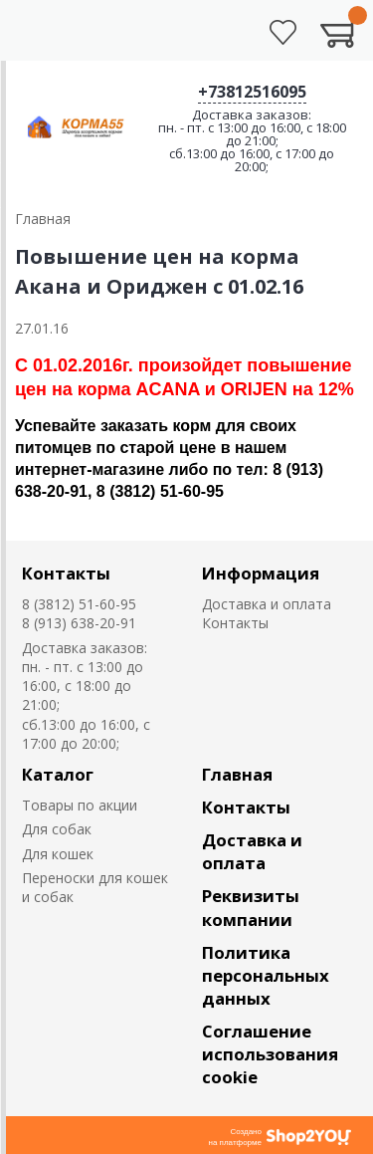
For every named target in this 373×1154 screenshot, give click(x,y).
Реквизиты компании (250, 907)
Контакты (66, 573)
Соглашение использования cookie (270, 1054)
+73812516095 (252, 92)
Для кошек (57, 853)
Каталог (57, 774)
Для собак (57, 828)
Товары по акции (79, 805)
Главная (237, 774)
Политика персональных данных (265, 975)
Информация (260, 573)
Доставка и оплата (266, 603)
